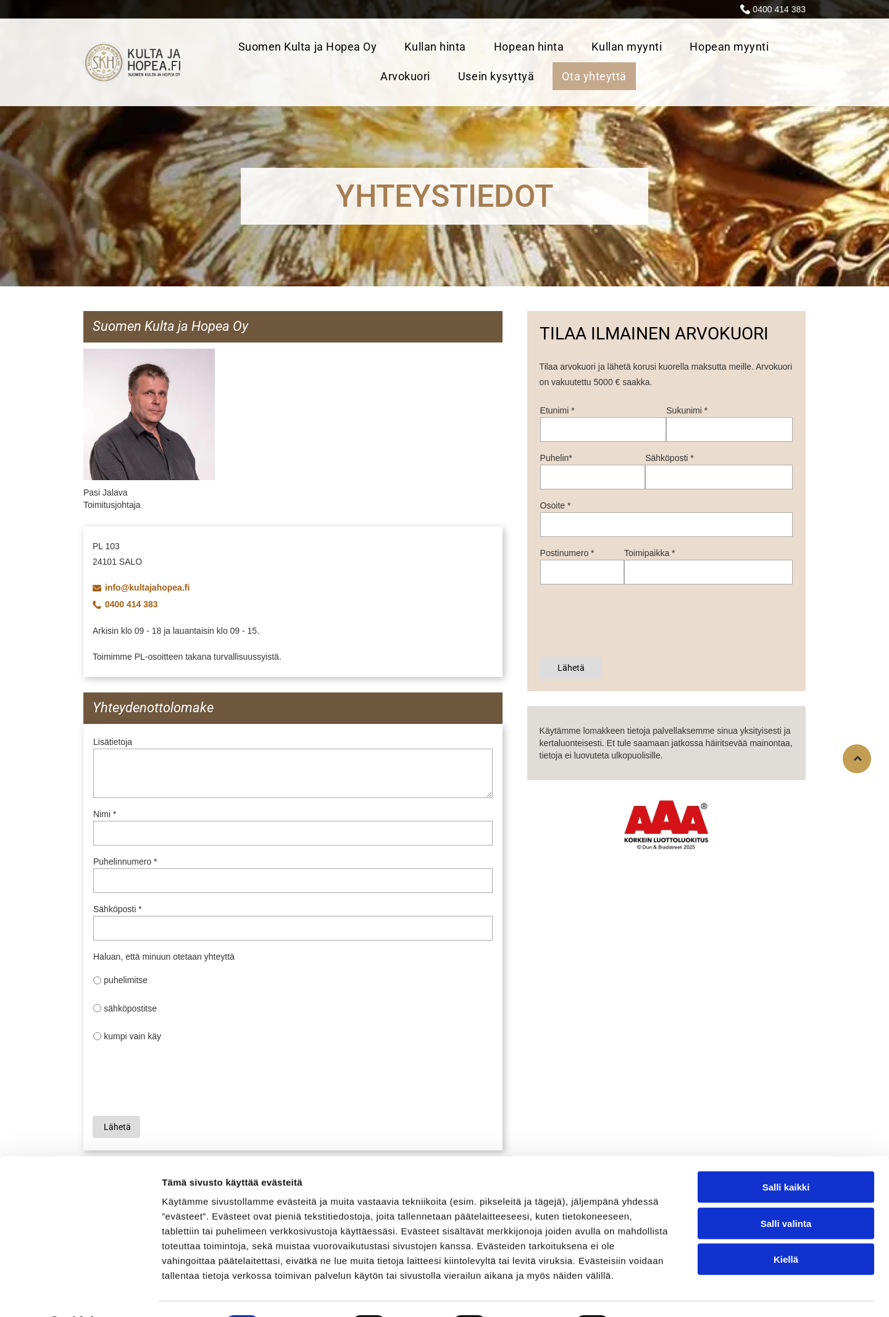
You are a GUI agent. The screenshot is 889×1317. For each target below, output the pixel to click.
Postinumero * (567, 553)
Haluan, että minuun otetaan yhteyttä (164, 957)
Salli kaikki (786, 1155)
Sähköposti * (117, 909)
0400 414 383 (779, 9)
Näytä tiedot (660, 1292)
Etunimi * (557, 410)
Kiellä (786, 1227)
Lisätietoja (112, 742)
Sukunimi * (686, 410)
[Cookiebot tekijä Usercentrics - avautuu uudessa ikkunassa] (80, 1293)
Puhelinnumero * (125, 861)
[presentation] (187, 1079)
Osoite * (555, 505)
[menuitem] (312, 47)
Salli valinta (786, 1191)
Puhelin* (556, 458)
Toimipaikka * (649, 553)
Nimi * (104, 814)
